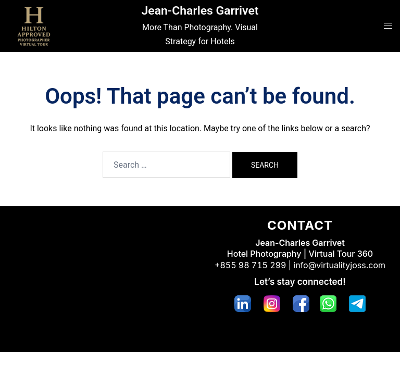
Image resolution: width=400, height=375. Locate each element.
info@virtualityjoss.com (339, 265)
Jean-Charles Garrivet (200, 10)
